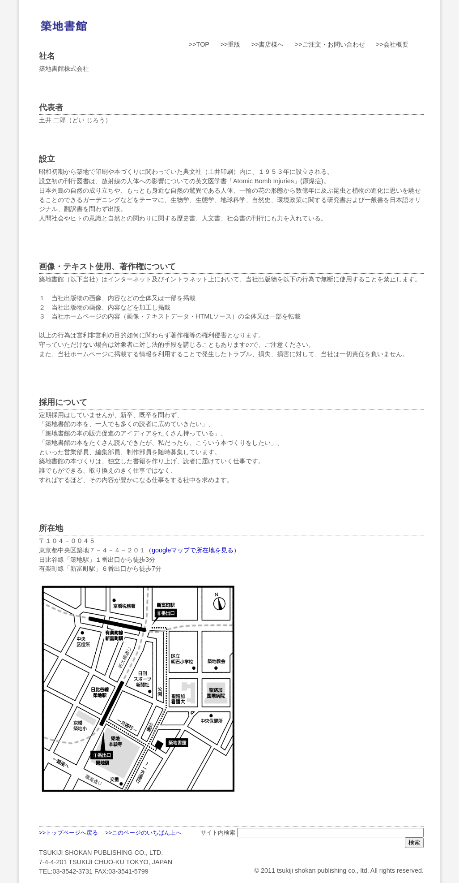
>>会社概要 (392, 44)
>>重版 (230, 44)
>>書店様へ (267, 44)
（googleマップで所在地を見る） (192, 550)
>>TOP (199, 44)
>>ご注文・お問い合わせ (330, 44)
